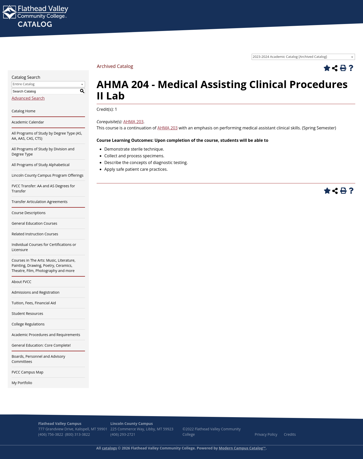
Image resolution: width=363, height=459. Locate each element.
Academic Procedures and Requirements (46, 334)
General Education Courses (34, 223)
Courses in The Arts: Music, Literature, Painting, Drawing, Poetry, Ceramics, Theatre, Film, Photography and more (43, 265)
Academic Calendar (28, 122)
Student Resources (27, 313)
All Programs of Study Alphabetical (40, 164)
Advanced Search (28, 98)
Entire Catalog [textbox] (24, 84)
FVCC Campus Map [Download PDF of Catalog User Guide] (27, 372)
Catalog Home (23, 110)
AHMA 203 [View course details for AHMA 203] (133, 122)
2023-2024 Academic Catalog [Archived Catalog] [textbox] (290, 56)
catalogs (109, 448)
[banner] (35, 16)
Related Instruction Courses (35, 233)
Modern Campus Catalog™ (242, 448)
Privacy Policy (266, 434)
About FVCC (21, 281)
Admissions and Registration (35, 292)
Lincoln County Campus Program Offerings (47, 175)
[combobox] (303, 57)
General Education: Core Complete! (41, 345)
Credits (290, 434)
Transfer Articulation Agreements (39, 201)
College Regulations (28, 324)
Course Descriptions (28, 212)
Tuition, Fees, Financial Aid (34, 302)
